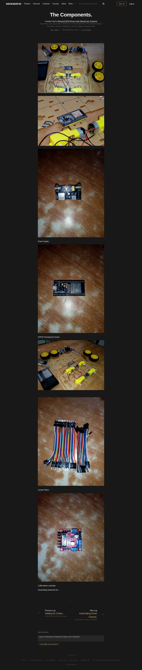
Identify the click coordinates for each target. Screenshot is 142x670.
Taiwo (55, 30)
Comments (86, 30)
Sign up (122, 4)
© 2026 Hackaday (71, 664)
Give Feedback (50, 660)
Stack (64, 4)
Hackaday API (85, 660)
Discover (36, 4)
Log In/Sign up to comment (48, 644)
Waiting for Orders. (54, 613)
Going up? (70, 655)
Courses (55, 4)
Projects (27, 4)
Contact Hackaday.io (36, 660)
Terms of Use (62, 660)
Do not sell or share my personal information (107, 660)
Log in (131, 4)
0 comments (63, 616)
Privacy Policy (73, 660)
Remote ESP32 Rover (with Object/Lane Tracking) (77, 21)
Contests (46, 4)
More (73, 3)
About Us (24, 660)
